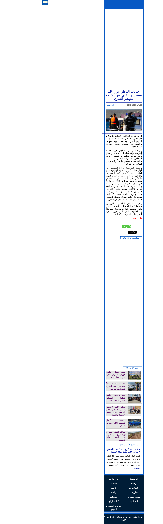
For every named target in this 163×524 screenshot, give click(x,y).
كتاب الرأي (71, 501)
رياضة (71, 492)
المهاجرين (67, 105)
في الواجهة (71, 479)
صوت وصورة (91, 497)
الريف (71, 488)
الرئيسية (91, 479)
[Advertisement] (81, 49)
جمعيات (71, 497)
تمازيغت (91, 492)
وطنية (91, 483)
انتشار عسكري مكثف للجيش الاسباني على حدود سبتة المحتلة (81, 450)
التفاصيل (95, 468)
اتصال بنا (91, 501)
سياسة (71, 483)
